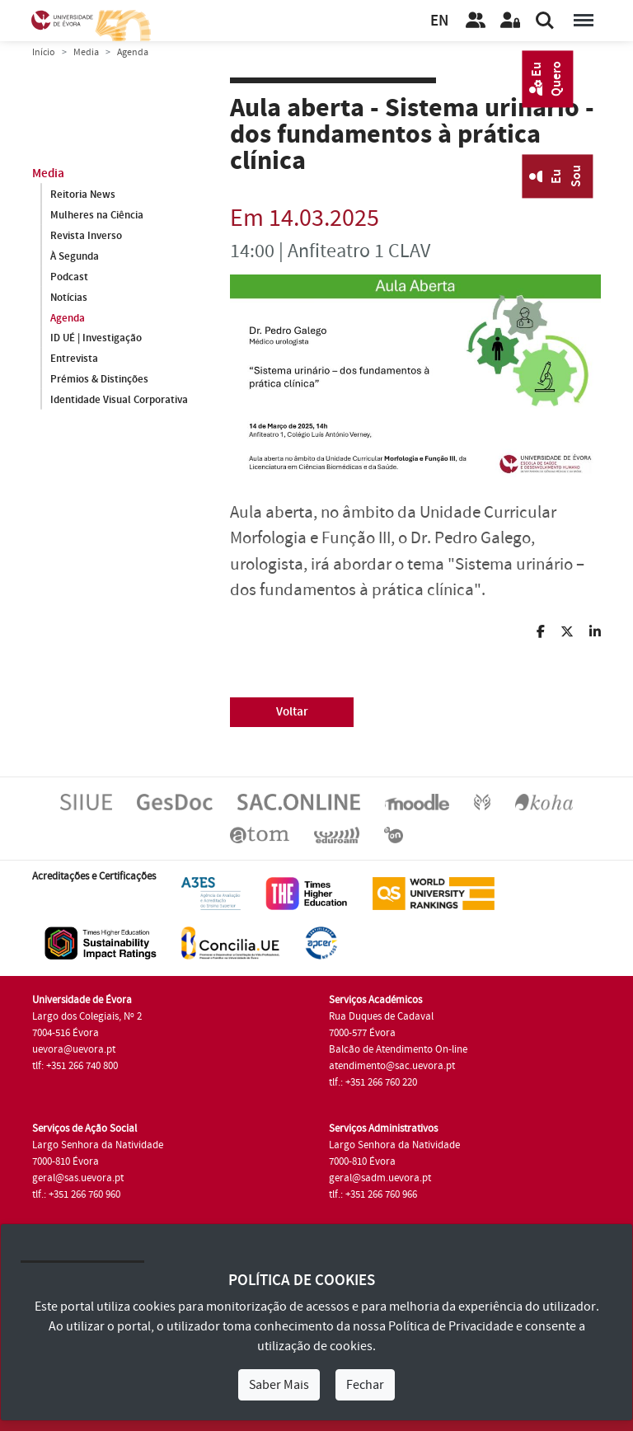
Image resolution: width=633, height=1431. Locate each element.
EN (439, 21)
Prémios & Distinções (99, 380)
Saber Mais (279, 1385)
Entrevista (74, 359)
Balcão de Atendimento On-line (398, 1049)
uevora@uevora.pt (73, 1049)
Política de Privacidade (450, 1326)
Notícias (68, 297)
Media (86, 52)
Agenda (67, 318)
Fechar (365, 1385)
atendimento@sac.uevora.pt (392, 1065)
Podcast (69, 277)
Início (43, 52)
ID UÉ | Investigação (96, 338)
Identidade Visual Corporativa (119, 400)
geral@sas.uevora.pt (78, 1178)
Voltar (292, 712)
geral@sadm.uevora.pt (380, 1178)
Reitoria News (82, 194)
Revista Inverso (86, 235)
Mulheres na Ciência (96, 215)
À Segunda (74, 256)
